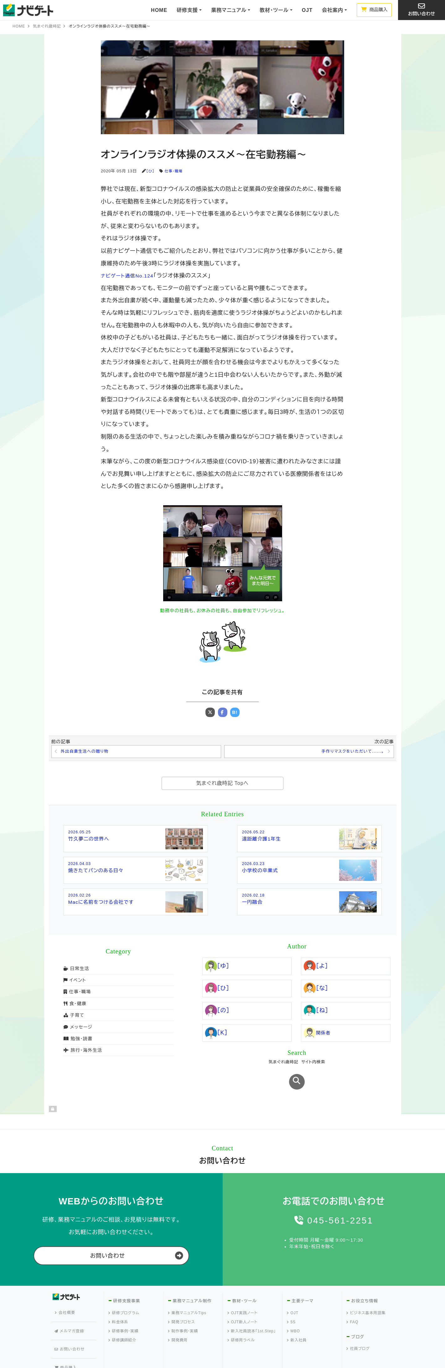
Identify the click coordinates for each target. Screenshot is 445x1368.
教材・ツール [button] (274, 10)
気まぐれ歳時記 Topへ (222, 784)
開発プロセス (181, 1301)
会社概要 (66, 1289)
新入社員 (297, 1319)
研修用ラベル (241, 1319)
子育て (74, 1016)
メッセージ (77, 1027)
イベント (74, 981)
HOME (159, 10)
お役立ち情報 (364, 1280)
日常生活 (76, 969)
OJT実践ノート (243, 1291)
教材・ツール (244, 1280)
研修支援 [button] (187, 10)
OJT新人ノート (243, 1301)
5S (291, 1301)
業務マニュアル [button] (228, 10)
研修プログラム (124, 1291)
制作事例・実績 (183, 1310)
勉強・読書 (78, 1039)
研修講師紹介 (123, 1319)
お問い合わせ (421, 9)
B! (235, 712)
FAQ (353, 1301)
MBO (293, 1310)
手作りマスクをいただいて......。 (350, 752)
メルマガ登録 (70, 1301)
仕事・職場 (175, 171)
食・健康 (75, 1004)
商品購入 (374, 9)
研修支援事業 (126, 1280)
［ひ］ (150, 171)
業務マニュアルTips (187, 1291)
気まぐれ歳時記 (47, 26)
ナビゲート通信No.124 (130, 275)
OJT (307, 10)
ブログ (357, 1315)
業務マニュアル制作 (192, 1280)
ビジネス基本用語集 (366, 1291)
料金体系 (118, 1301)
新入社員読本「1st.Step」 (252, 1310)
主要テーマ (302, 1280)
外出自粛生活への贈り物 (87, 752)
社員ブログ (358, 1327)
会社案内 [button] (332, 10)
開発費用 (178, 1319)
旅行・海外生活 (82, 1051)
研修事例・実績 (124, 1310)
